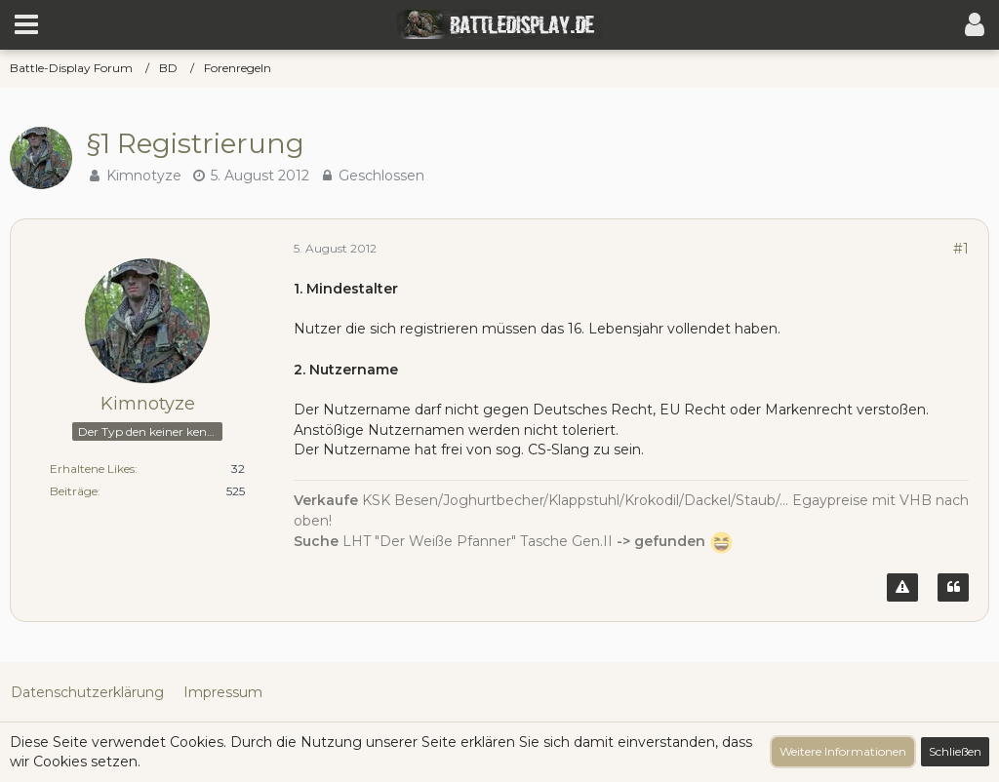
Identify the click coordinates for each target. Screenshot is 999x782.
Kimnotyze (143, 175)
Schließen (955, 751)
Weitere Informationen (842, 751)
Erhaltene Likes (92, 468)
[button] (26, 24)
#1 (961, 248)
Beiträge (74, 491)
